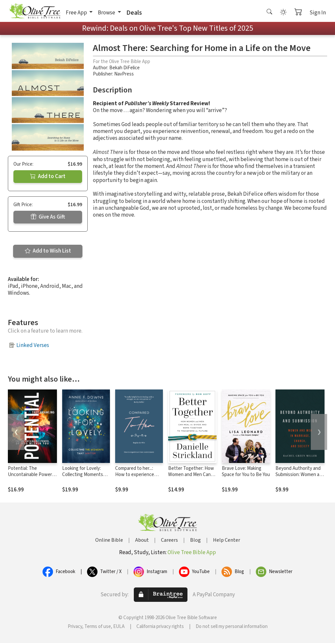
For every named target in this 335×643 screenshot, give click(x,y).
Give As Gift (48, 217)
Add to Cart (47, 176)
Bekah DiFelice (124, 67)
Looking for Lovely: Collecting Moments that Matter (82, 474)
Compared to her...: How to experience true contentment (134, 474)
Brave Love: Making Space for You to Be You (246, 471)
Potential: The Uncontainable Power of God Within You (30, 474)
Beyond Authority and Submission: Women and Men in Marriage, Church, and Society (300, 477)
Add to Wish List (48, 251)
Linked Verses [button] (32, 345)
